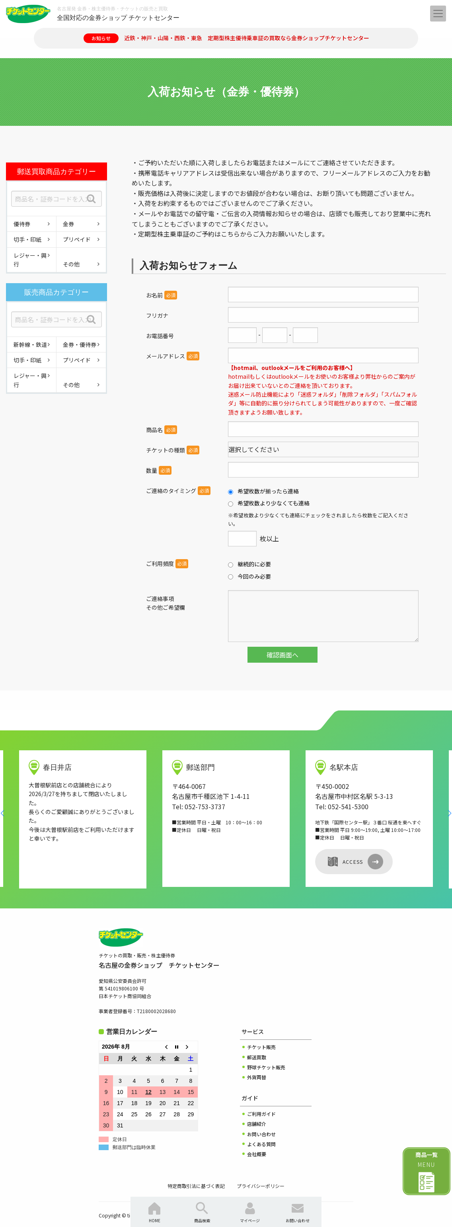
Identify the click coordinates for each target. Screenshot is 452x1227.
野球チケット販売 (266, 1051)
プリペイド (77, 239)
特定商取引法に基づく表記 (196, 1169)
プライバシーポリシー (260, 1169)
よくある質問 (261, 1128)
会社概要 (256, 1138)
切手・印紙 (27, 239)
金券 (68, 224)
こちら (230, 234)
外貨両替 (256, 1061)
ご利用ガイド (261, 1097)
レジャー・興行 (30, 259)
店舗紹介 (256, 1107)
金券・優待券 (79, 344)
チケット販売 (261, 1030)
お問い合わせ (261, 1118)
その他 (71, 264)
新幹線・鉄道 (30, 344)
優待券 (22, 224)
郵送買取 (256, 1041)
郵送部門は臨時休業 (134, 1131)
